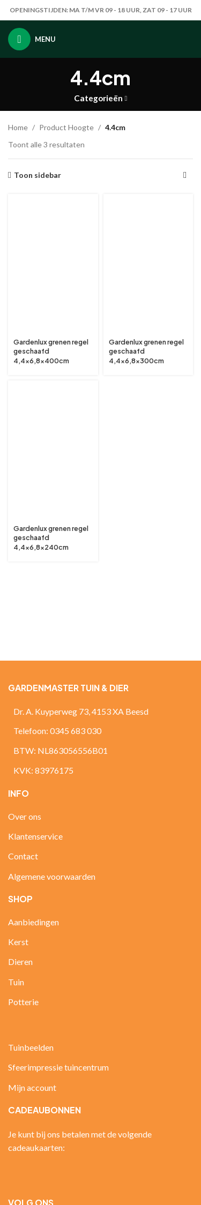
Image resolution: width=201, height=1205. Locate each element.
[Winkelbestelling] (185, 175)
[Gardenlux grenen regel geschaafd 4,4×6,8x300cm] (148, 266)
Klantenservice (35, 836)
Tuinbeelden (31, 1047)
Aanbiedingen (33, 922)
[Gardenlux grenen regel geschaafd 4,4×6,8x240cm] (53, 453)
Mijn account (32, 1087)
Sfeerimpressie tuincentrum (58, 1067)
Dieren (20, 961)
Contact (23, 856)
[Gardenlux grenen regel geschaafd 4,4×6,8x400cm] (53, 266)
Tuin (16, 982)
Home (18, 127)
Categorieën (98, 98)
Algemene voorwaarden (51, 876)
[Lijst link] (100, 731)
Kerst (18, 942)
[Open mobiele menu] (32, 39)
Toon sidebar (37, 175)
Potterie (23, 1002)
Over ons (24, 816)
